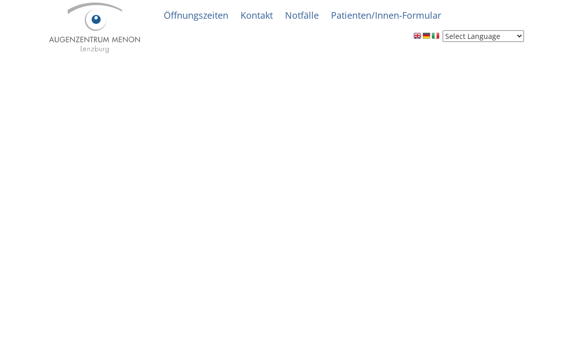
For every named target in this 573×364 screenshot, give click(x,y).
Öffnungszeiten (196, 15)
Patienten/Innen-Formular (386, 15)
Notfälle (302, 15)
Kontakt (257, 15)
